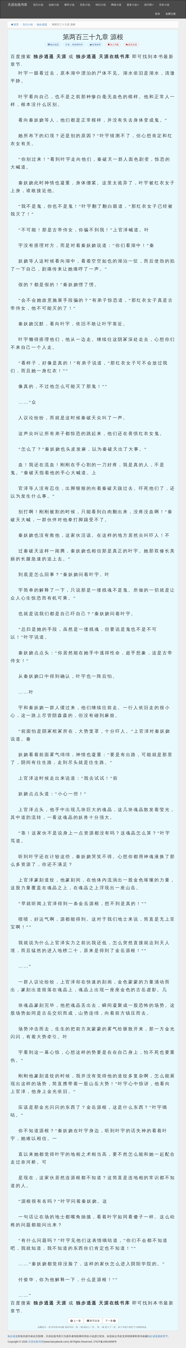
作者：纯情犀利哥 (74, 44)
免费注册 (170, 13)
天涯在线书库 (17, 5)
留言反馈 (131, 44)
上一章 (75, 1320)
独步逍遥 (42, 24)
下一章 (110, 1320)
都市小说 (69, 4)
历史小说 (85, 4)
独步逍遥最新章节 (157, 1336)
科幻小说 (101, 4)
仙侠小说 (54, 4)
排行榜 (149, 4)
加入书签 (113, 44)
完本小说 (164, 4)
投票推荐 (95, 44)
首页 (14, 24)
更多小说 (133, 4)
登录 (157, 13)
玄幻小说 (38, 4)
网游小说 (116, 4)
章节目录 (93, 1320)
